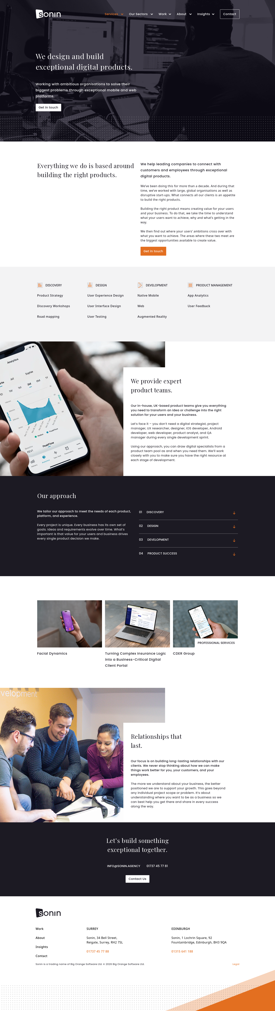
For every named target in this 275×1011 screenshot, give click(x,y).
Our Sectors (141, 14)
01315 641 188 (182, 951)
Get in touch (48, 107)
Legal (236, 964)
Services (114, 14)
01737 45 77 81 (157, 866)
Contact (229, 14)
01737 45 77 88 (98, 951)
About (185, 14)
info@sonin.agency (123, 866)
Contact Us (137, 879)
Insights (206, 14)
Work (165, 14)
